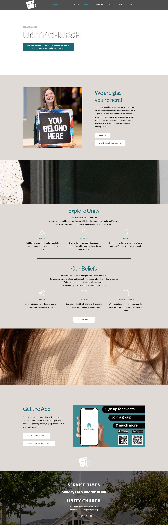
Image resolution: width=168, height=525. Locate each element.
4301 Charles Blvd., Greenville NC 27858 (84, 507)
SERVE (125, 238)
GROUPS (42, 238)
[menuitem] (55, 4)
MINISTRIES (84, 238)
